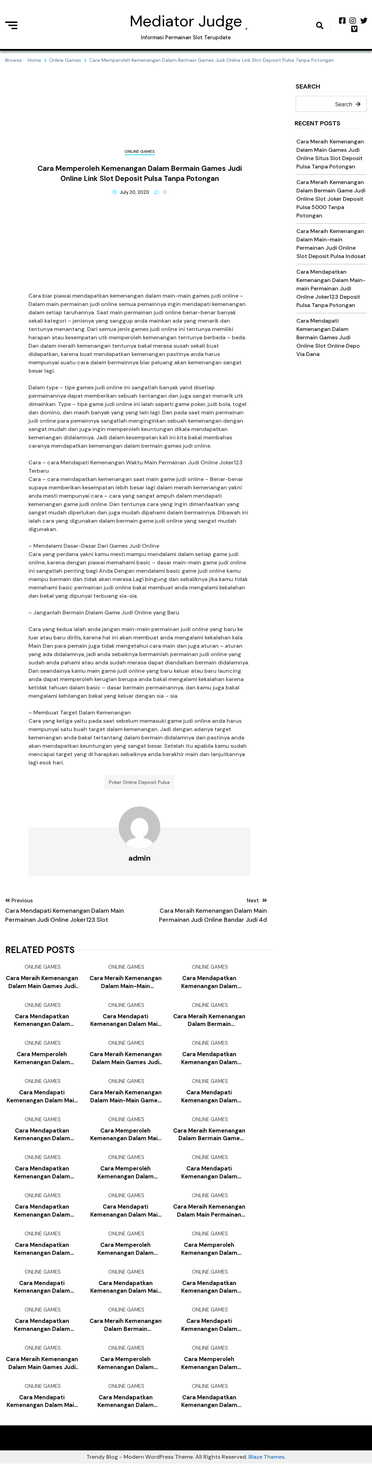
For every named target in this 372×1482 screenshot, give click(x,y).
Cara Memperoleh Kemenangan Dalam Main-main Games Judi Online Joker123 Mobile (42, 1065)
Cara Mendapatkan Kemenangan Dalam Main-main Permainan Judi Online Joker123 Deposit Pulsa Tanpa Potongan (330, 288)
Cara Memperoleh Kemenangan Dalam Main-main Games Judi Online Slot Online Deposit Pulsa (125, 1380)
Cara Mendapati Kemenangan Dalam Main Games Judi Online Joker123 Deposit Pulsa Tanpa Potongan (42, 1419)
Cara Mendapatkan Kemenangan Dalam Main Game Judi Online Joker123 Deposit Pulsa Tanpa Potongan (125, 1301)
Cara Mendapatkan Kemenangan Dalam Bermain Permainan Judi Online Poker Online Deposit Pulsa (209, 1065)
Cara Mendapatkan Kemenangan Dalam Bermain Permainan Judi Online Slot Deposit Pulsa (209, 1301)
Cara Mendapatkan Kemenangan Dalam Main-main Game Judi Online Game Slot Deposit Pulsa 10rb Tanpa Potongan (42, 1340)
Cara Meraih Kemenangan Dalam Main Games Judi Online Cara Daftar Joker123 (125, 1065)
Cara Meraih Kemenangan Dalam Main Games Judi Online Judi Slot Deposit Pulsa (42, 1380)
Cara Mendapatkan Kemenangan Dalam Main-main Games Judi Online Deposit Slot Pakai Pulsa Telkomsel (42, 1025)
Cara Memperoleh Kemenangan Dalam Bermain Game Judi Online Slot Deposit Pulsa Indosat (209, 1380)
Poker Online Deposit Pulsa (139, 784)
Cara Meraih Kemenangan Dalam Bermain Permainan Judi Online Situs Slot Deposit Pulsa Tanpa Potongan (126, 1340)
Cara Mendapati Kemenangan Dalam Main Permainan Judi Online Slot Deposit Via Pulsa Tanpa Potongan (42, 1104)
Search (308, 87)
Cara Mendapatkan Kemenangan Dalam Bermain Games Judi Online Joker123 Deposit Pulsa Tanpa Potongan (41, 1261)
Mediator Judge (186, 21)
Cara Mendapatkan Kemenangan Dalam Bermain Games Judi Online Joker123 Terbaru (209, 986)
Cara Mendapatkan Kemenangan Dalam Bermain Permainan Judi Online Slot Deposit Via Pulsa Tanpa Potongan (42, 1222)
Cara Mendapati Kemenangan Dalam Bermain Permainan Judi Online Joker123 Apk (209, 1104)
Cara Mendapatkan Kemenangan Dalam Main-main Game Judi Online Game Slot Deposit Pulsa (209, 1419)
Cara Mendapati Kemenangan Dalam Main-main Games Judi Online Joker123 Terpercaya (209, 1183)
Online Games (140, 151)
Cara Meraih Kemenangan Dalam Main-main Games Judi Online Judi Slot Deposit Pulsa (125, 1104)
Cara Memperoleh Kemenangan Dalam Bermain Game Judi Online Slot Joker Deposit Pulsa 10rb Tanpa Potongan (125, 1261)
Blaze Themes (266, 1475)
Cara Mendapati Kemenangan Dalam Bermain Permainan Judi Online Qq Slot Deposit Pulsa (209, 1340)
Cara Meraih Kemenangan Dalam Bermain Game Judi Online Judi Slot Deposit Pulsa (209, 1143)
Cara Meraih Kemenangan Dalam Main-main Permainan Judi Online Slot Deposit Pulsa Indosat (125, 986)
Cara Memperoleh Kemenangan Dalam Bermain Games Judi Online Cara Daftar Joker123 (125, 1183)
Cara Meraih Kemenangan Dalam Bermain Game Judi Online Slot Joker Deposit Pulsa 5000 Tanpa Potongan (330, 199)
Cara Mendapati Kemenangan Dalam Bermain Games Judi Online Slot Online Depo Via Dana (328, 337)
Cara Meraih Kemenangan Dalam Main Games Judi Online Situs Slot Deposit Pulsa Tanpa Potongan (42, 986)
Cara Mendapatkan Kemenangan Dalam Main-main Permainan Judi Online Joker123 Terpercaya (125, 1419)
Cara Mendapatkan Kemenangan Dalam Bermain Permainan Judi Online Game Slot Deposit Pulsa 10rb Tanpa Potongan (42, 1143)
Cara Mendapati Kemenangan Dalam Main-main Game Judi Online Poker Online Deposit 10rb (42, 1301)
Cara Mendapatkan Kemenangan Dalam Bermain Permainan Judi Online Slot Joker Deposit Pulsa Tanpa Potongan (42, 1183)
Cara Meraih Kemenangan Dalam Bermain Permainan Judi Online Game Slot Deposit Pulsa (209, 1025)
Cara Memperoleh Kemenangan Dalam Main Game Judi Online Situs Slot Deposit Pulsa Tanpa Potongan (125, 1143)
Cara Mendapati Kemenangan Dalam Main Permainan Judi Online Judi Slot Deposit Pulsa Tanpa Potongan (125, 1025)
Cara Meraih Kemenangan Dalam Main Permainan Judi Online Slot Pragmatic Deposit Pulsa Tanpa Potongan (209, 1222)
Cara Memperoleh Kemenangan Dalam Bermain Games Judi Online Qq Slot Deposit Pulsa (209, 1261)
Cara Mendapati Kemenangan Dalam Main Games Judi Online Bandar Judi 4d (125, 1222)
